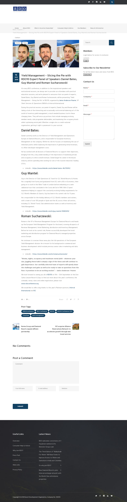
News (25, 43)
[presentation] (29, 397)
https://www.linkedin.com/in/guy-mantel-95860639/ (51, 211)
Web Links (16, 465)
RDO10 (49, 274)
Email (86, 106)
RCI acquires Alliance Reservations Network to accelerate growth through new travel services (59, 330)
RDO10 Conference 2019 (64, 311)
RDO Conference (42, 311)
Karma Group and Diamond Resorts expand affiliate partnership (31, 329)
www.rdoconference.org (30, 283)
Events (18, 43)
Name (86, 88)
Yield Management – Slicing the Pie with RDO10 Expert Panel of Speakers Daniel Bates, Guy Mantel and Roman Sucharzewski (49, 79)
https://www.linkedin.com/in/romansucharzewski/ (50, 254)
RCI (34, 290)
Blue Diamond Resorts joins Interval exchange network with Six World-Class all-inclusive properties (50, 475)
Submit (87, 144)
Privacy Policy (17, 469)
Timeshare (26, 315)
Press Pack (16, 455)
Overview (16, 441)
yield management (38, 315)
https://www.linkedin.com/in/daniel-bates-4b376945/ (51, 168)
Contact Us (17, 460)
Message (87, 114)
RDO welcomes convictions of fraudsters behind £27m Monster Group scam (49, 444)
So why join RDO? (45, 465)
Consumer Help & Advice (21, 445)
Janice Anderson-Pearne (67, 100)
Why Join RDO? (18, 450)
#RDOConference (28, 311)
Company (87, 97)
